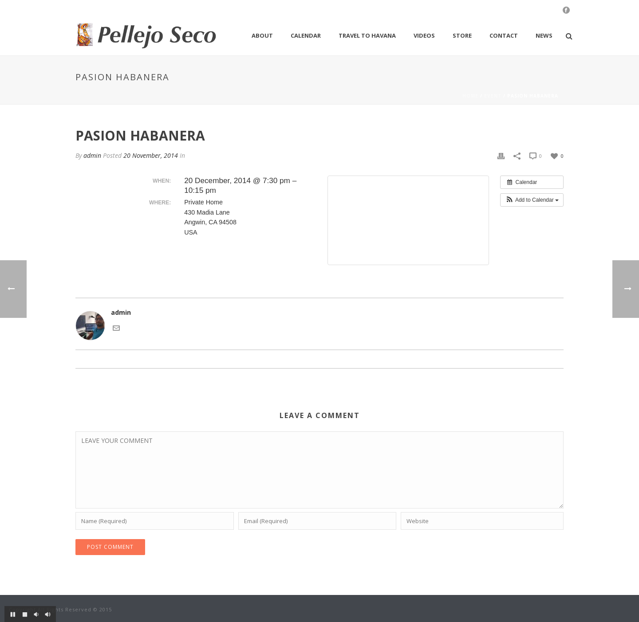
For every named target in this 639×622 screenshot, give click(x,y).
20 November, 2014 (150, 155)
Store (462, 35)
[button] (532, 200)
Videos (424, 35)
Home (470, 96)
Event (492, 96)
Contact (503, 35)
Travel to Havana (367, 35)
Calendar (306, 35)
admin (92, 155)
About (262, 35)
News (544, 35)
